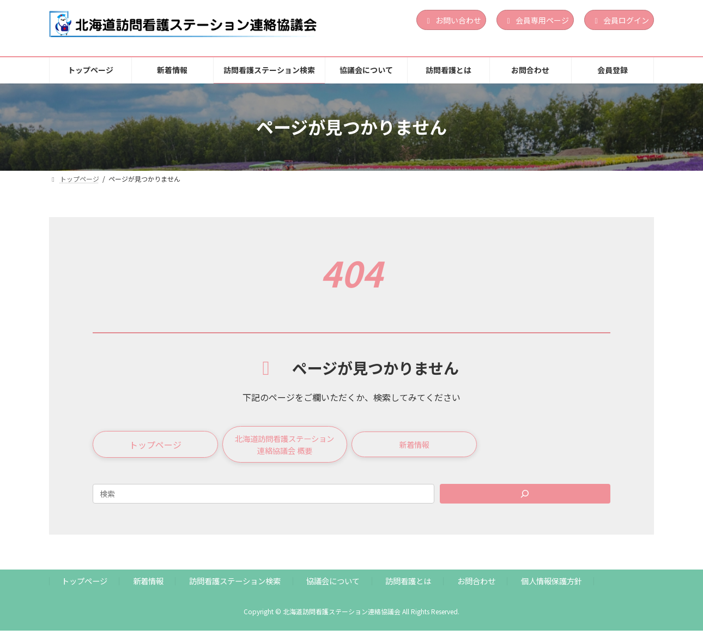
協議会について (333, 585)
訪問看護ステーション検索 (235, 585)
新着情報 (148, 585)
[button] (155, 447)
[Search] (525, 498)
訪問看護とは (408, 585)
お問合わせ (476, 585)
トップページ (84, 585)
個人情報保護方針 (551, 585)
